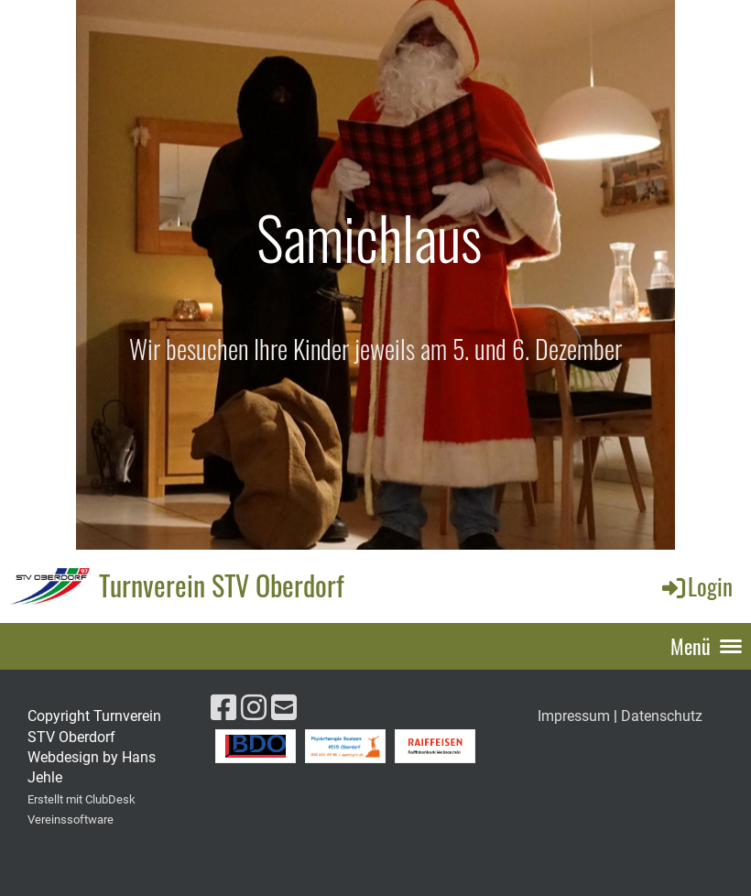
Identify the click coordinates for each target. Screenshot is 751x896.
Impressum (574, 716)
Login (696, 586)
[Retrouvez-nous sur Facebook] (223, 708)
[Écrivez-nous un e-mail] (284, 708)
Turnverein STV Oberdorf (221, 585)
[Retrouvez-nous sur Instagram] (254, 708)
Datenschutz (661, 716)
